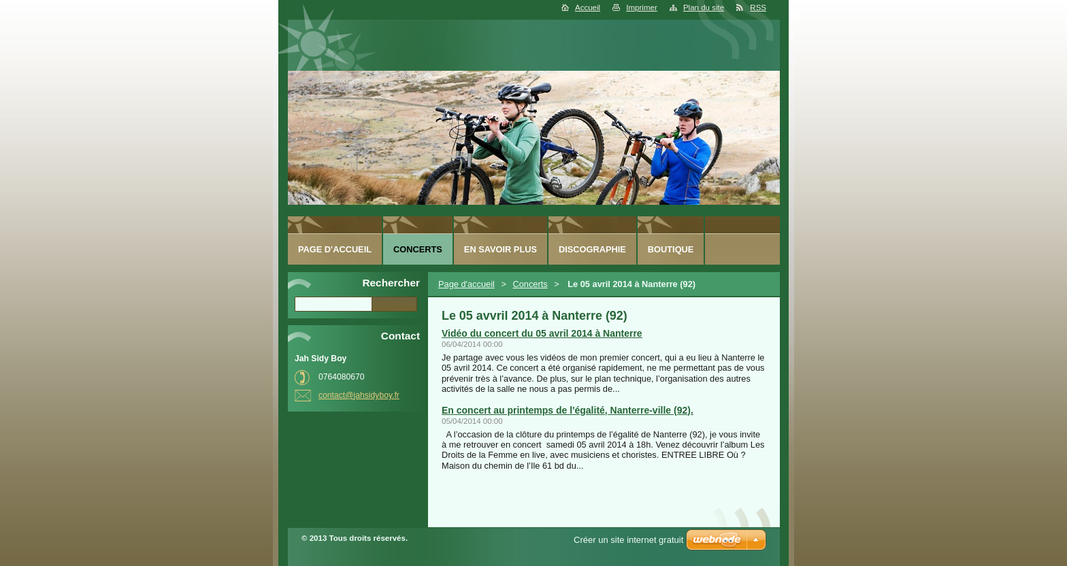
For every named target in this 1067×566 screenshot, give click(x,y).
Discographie (592, 249)
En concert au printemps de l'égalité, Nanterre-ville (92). (567, 410)
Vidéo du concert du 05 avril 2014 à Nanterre (542, 333)
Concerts (529, 284)
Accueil (587, 7)
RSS (758, 7)
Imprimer (641, 7)
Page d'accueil (466, 284)
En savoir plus (500, 249)
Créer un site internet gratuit (628, 540)
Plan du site (703, 7)
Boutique (671, 249)
